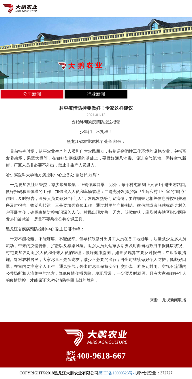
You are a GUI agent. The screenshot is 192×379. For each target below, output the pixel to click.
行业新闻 (96, 94)
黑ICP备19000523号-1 (117, 373)
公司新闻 (32, 94)
